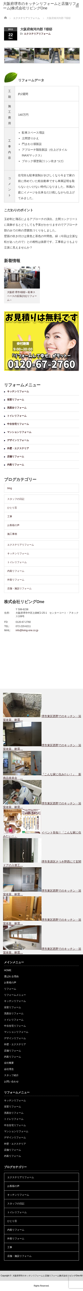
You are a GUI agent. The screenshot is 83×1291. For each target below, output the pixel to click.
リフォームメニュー (15, 995)
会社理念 (9, 1069)
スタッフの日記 (15, 499)
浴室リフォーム (15, 399)
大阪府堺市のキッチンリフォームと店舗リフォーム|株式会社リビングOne (46, 1276)
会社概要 (9, 1062)
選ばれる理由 (11, 976)
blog (9, 488)
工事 (9, 516)
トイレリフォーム (17, 415)
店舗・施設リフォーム (19, 588)
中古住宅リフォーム (18, 424)
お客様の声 (13, 525)
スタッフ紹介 (11, 1075)
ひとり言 (12, 507)
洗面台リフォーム (17, 407)
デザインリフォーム (18, 440)
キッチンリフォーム (18, 391)
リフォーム (10, 988)
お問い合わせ (11, 1081)
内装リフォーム (15, 464)
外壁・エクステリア (18, 448)
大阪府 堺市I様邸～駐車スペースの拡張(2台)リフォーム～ (22, 296)
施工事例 (12, 534)
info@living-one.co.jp (27, 630)
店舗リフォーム (15, 456)
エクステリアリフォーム (37, 33)
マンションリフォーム (19, 432)
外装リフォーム (15, 579)
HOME (7, 970)
